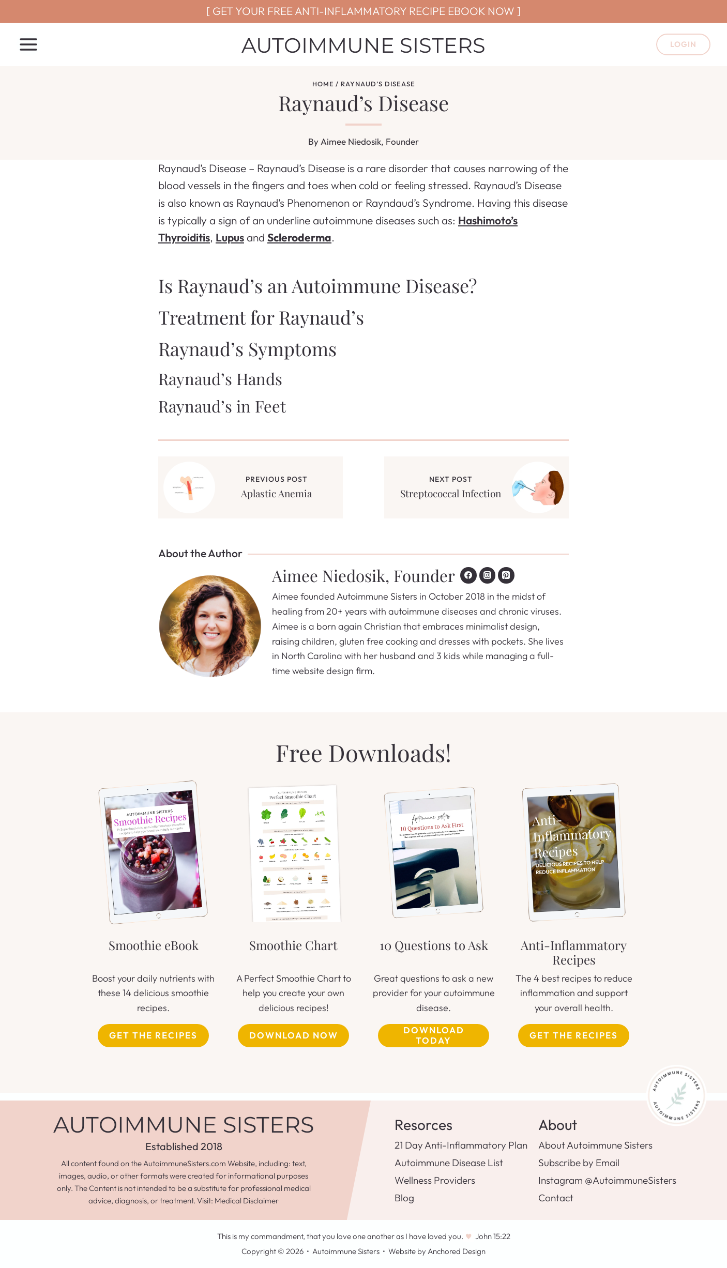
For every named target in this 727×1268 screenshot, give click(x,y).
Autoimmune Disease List (449, 1162)
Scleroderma (299, 237)
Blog (404, 1197)
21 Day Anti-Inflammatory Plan (461, 1145)
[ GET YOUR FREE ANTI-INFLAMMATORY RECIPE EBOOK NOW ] (363, 11)
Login (683, 44)
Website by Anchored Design (437, 1251)
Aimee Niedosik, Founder (370, 141)
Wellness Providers (435, 1180)
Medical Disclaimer (247, 1200)
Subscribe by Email (578, 1162)
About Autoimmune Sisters (595, 1145)
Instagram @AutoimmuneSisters (607, 1180)
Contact (555, 1197)
